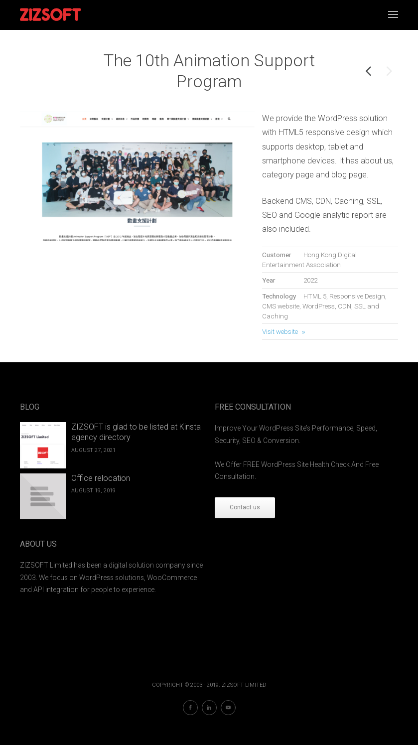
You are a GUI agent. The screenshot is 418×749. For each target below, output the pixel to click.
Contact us (245, 507)
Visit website (280, 331)
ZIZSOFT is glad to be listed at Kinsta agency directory (136, 432)
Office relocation (100, 478)
